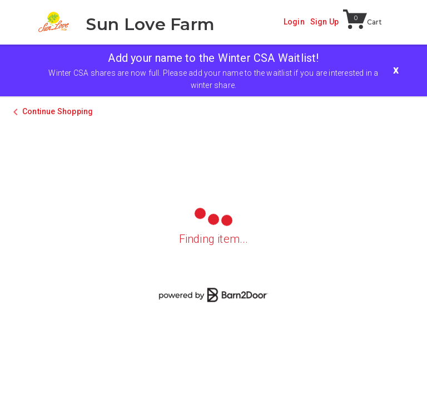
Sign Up (324, 21)
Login (294, 21)
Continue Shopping (57, 111)
